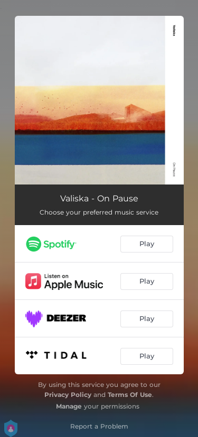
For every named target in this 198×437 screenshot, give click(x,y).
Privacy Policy (67, 395)
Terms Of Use (130, 395)
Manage (69, 406)
